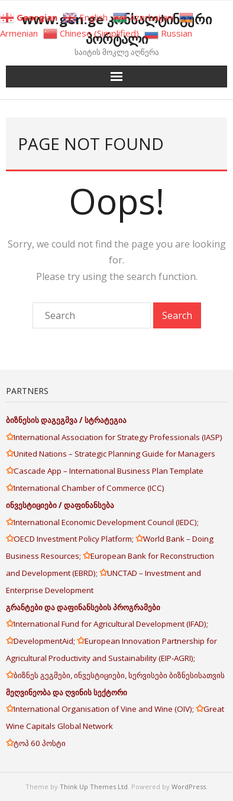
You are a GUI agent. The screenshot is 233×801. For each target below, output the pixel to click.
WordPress (188, 786)
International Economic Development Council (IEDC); (106, 522)
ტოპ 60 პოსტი (40, 743)
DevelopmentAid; (45, 641)
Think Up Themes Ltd (94, 786)
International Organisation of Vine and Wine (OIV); (105, 709)
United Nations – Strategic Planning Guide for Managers (115, 453)
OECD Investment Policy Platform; (74, 538)
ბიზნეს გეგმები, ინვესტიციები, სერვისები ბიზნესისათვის (119, 675)
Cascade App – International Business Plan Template (109, 470)
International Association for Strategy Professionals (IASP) (119, 437)
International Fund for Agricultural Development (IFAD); (111, 623)
